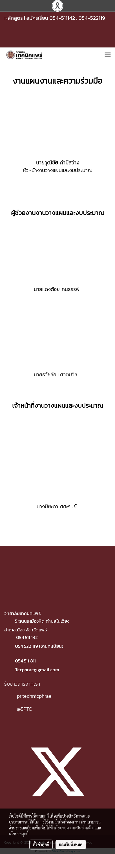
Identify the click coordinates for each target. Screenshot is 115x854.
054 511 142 (27, 637)
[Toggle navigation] (107, 55)
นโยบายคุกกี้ (18, 833)
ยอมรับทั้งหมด (71, 844)
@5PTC (24, 709)
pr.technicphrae (34, 696)
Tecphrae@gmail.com (37, 669)
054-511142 (62, 18)
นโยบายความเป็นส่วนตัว (73, 827)
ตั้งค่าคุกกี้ (41, 844)
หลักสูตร (14, 18)
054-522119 (91, 18)
